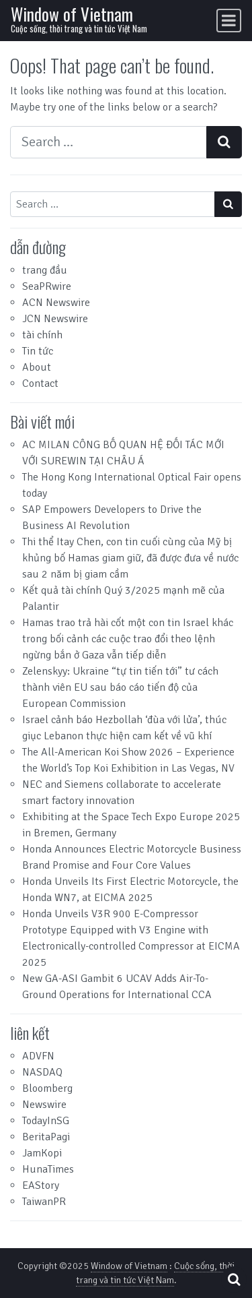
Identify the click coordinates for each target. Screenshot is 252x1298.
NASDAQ (42, 1072)
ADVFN (38, 1056)
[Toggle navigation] (228, 20)
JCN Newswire (55, 319)
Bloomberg (47, 1088)
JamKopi (42, 1153)
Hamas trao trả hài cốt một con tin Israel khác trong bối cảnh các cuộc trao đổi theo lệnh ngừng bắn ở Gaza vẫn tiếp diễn (127, 639)
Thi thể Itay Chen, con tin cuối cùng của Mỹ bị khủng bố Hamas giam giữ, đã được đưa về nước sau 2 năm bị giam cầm (130, 558)
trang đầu (44, 270)
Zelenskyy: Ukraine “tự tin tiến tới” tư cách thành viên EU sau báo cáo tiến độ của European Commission (120, 687)
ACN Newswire (56, 302)
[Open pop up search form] (234, 1279)
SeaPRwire (46, 286)
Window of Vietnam (72, 13)
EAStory (40, 1185)
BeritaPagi (46, 1137)
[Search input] (108, 142)
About (36, 367)
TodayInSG (45, 1120)
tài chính (42, 335)
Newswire (44, 1104)
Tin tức (37, 351)
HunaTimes (48, 1169)
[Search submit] (224, 142)
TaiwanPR (44, 1201)
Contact (40, 383)
